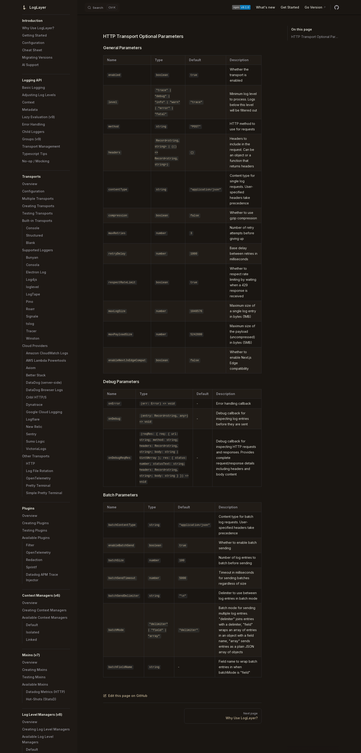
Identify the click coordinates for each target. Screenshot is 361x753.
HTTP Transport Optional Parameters (315, 37)
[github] (336, 7)
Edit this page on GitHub (125, 696)
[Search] (102, 7)
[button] (46, 20)
